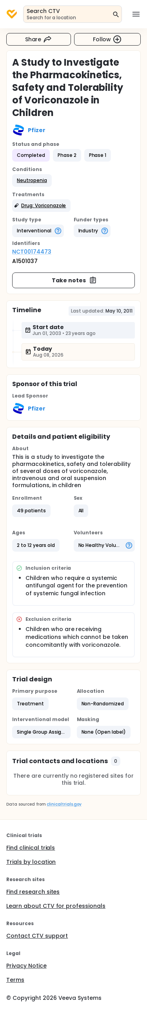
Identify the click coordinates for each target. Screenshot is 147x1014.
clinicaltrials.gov (64, 804)
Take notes (74, 280)
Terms (15, 980)
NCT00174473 (31, 251)
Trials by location (31, 862)
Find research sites (33, 892)
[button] (32, 180)
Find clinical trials (30, 848)
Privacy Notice (26, 966)
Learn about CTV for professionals (55, 906)
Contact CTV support (37, 936)
